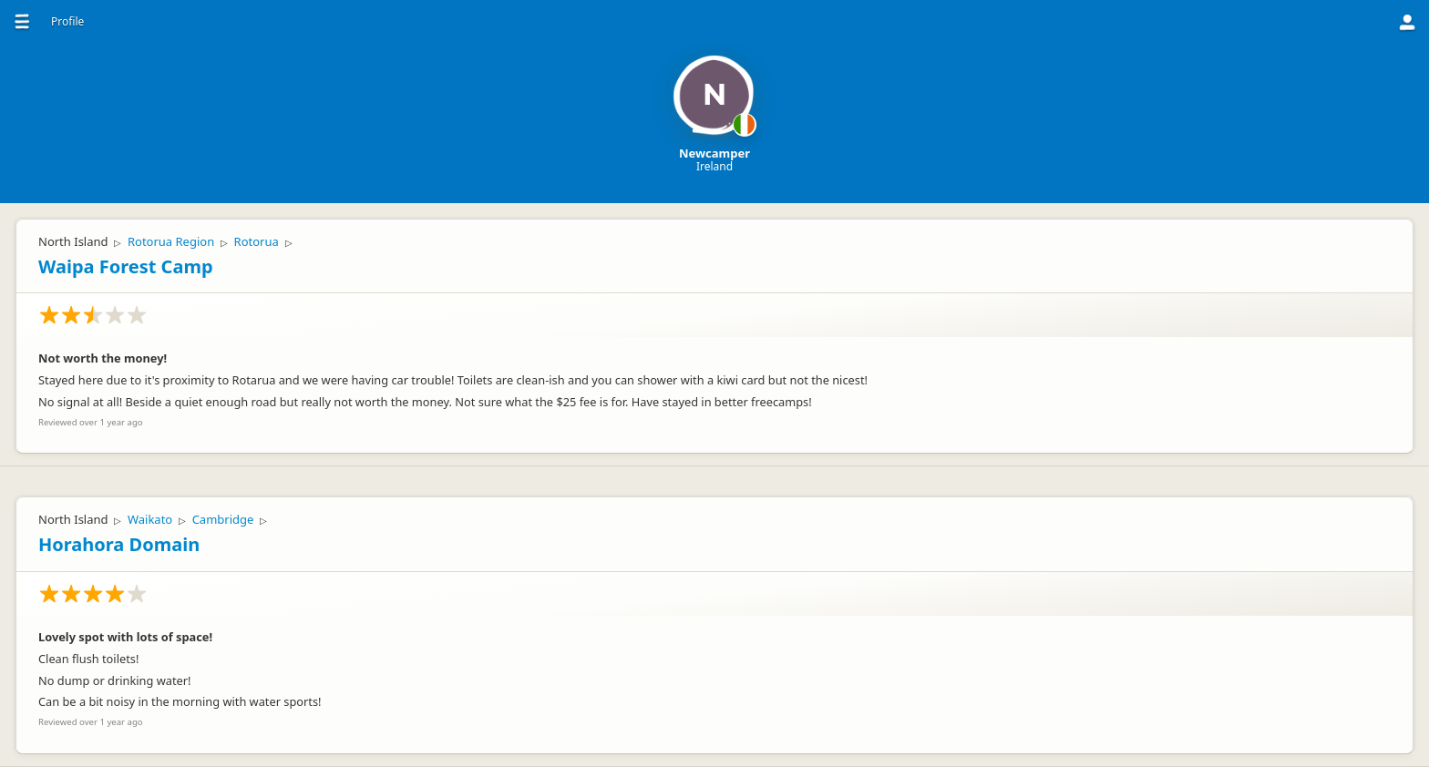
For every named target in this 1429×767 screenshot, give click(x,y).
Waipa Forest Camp (125, 266)
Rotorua (256, 241)
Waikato (150, 519)
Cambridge (223, 519)
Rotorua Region (171, 241)
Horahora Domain (119, 544)
